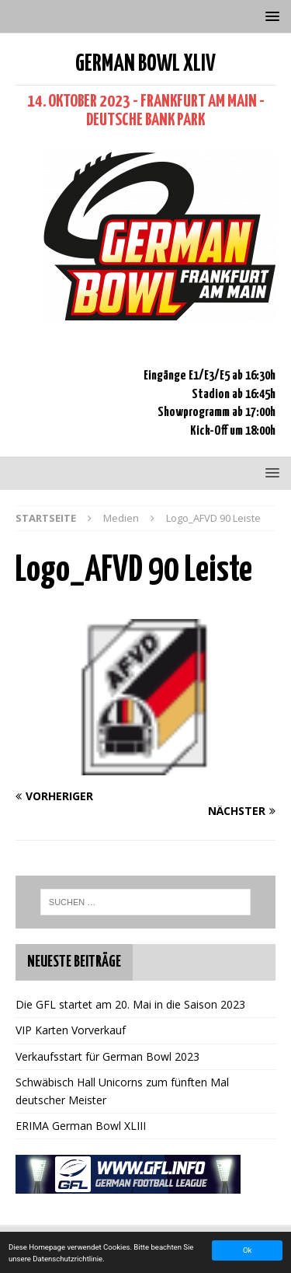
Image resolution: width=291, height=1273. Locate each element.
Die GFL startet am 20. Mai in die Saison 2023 (130, 1004)
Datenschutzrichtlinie (67, 1258)
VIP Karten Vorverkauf (71, 1030)
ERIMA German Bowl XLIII (81, 1125)
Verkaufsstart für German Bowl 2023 (107, 1056)
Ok (247, 1250)
